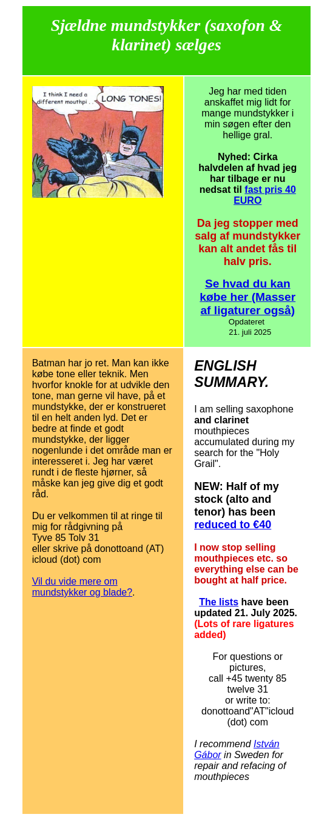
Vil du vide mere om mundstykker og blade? (82, 586)
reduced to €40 (232, 525)
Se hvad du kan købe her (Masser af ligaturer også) (247, 297)
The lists (218, 602)
